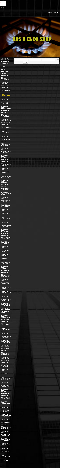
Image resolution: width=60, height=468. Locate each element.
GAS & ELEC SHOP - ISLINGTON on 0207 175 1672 (5, 268)
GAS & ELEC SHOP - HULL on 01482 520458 (5, 262)
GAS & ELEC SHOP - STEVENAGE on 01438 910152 (5, 378)
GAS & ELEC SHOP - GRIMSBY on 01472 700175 (6, 237)
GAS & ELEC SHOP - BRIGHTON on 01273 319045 (5, 132)
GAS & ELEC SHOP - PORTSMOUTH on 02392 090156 (6, 335)
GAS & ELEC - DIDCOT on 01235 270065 (6, 193)
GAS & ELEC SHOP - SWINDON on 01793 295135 (6, 421)
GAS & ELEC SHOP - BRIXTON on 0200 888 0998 (5, 126)
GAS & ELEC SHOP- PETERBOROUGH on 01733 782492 (6, 329)
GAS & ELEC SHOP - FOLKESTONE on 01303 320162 (6, 224)
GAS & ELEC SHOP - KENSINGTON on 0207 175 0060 (5, 274)
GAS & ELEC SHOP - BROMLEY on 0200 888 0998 (6, 121)
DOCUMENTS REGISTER (5, 72)
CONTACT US (5, 66)
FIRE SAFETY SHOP (53, 12)
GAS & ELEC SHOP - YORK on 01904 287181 (5, 445)
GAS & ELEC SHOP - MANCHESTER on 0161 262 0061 (6, 298)
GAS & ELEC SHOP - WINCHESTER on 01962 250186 (6, 427)
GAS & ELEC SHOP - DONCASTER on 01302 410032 (5, 199)
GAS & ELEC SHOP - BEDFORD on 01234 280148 (6, 89)
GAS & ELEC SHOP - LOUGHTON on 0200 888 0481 (5, 281)
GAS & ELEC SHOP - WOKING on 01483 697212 (5, 439)
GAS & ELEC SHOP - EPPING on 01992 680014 (5, 205)
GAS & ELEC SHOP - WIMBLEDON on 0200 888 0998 (5, 433)
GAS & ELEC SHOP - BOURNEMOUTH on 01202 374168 (5, 115)
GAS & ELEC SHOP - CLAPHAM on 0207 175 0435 (6, 176)
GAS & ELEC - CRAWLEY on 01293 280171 (5, 188)
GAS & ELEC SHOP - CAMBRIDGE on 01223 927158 (5, 144)
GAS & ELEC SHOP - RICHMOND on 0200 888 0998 (5, 353)
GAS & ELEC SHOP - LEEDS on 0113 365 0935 (6, 287)
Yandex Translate (3, 6)
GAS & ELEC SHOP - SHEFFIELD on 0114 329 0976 (5, 391)
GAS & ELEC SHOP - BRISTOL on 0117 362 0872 (5, 138)
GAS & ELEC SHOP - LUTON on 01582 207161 (6, 293)
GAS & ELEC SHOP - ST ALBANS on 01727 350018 (4, 364)
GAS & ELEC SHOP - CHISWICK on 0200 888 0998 (5, 170)
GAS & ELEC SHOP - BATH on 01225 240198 (5, 84)
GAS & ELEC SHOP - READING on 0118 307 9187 (6, 342)
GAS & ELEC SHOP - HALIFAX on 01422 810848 (5, 242)
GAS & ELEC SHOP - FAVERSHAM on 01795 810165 (5, 218)
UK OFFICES (4, 64)
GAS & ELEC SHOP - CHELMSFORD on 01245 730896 (6, 150)
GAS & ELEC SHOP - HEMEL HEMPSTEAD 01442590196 (5, 256)
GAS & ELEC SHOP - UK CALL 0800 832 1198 (5, 60)
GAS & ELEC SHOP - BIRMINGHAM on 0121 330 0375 (5, 95)
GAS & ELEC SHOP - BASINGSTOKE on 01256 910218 (5, 77)
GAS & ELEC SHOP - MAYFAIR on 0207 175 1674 (5, 305)
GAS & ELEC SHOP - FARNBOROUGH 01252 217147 (5, 211)
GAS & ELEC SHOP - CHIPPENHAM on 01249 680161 (6, 163)
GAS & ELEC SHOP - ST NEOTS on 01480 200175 (6, 416)
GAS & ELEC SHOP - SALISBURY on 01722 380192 (5, 371)
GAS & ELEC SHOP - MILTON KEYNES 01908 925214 (5, 310)
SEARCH (3, 69)
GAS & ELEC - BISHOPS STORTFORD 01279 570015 (5, 101)
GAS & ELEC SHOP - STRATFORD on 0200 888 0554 (5, 384)
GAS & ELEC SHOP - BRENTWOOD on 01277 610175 (5, 456)
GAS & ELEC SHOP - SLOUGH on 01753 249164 (5, 397)
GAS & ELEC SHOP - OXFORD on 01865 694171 (5, 323)
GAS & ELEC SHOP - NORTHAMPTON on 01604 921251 (5, 317)
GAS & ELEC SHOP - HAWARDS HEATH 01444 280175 (4, 249)
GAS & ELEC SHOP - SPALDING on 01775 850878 (5, 409)
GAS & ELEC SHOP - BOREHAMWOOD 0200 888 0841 (6, 108)
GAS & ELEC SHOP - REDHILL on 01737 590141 (5, 347)
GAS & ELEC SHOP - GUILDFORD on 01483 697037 (5, 231)
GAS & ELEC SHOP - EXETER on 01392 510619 (5, 450)
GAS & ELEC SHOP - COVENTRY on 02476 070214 (5, 182)
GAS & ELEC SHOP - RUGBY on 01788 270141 (5, 359)
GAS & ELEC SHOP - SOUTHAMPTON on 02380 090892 (5, 403)
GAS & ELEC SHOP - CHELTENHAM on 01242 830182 (6, 157)
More (57, 10)
